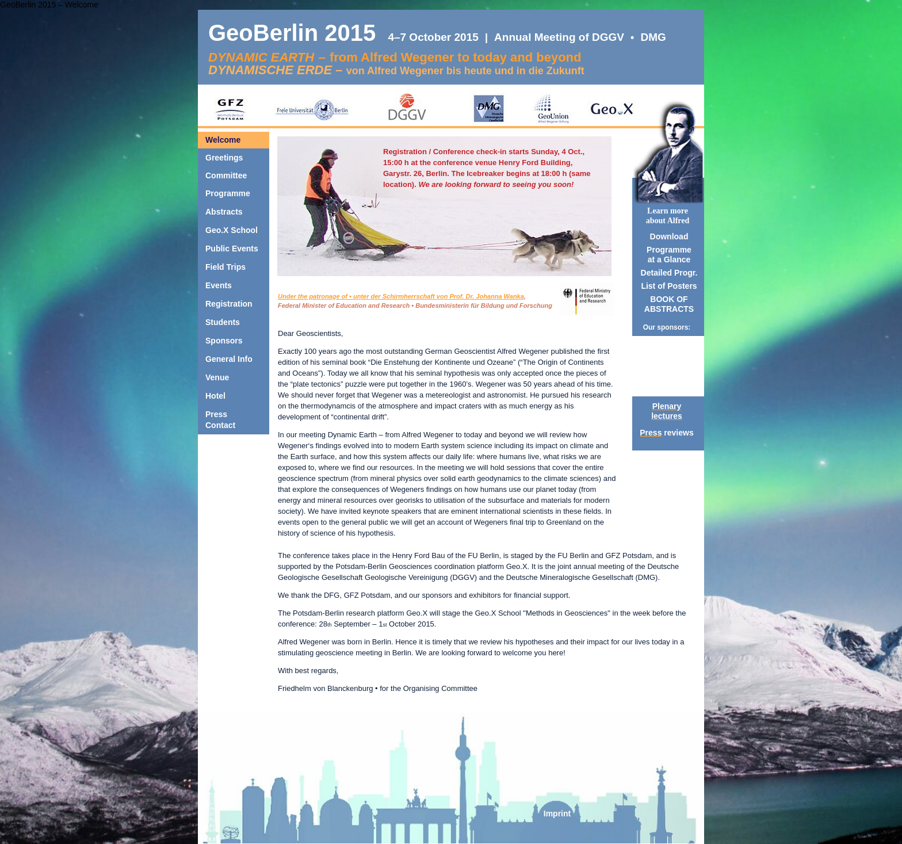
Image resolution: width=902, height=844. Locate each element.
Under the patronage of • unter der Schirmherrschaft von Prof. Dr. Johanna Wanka (401, 296)
